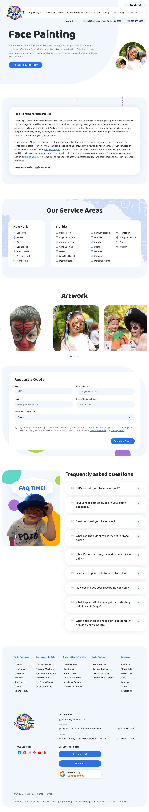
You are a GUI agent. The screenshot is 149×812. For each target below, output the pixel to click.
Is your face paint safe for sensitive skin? (101, 573)
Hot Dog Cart (42, 678)
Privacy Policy (118, 431)
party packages (52, 150)
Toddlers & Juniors (73, 686)
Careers (125, 686)
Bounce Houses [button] (75, 12)
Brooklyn (21, 233)
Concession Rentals (55, 12)
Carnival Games (100, 669)
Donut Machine (43, 686)
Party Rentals (98, 657)
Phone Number (83, 386)
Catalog (125, 682)
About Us (125, 665)
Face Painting (118, 12)
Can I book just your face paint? (95, 522)
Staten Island (23, 256)
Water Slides (70, 673)
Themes (18, 686)
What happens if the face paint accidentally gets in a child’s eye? (103, 604)
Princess (19, 678)
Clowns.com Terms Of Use (26, 801)
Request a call (80, 754)
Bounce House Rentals (74, 657)
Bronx (20, 237)
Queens (20, 242)
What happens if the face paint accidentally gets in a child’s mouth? (103, 623)
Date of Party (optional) (86, 399)
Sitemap (123, 801)
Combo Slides (70, 665)
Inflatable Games (72, 682)
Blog (123, 678)
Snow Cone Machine (46, 673)
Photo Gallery (127, 669)
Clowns (18, 665)
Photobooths (99, 665)
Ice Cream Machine (45, 682)
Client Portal (135, 5)
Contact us (132, 12)
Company (125, 657)
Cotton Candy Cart (45, 665)
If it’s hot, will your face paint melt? (98, 488)
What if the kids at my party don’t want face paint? (103, 557)
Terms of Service (98, 431)
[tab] (71, 356)
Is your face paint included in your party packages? (101, 505)
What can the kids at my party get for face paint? (102, 538)
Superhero (20, 682)
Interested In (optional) (24, 412)
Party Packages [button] (35, 12)
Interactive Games (101, 673)
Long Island (22, 247)
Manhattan (22, 260)
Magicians (20, 669)
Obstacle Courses (72, 678)
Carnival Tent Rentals (103, 678)
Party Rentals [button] (93, 12)
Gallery (106, 12)
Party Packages (21, 657)
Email (16, 399)
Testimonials (127, 673)
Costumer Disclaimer (104, 801)
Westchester (23, 251)
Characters (20, 673)
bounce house (30, 157)
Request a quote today (26, 65)
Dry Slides (69, 669)
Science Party (21, 691)
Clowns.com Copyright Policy (57, 801)
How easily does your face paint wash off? (102, 588)
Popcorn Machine (45, 669)
